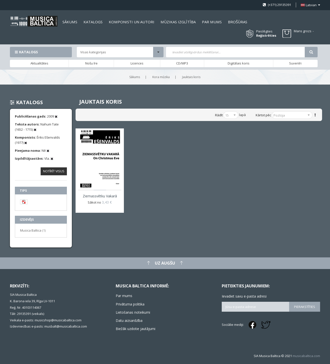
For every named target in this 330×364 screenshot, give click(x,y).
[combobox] (235, 52)
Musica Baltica (33, 230)
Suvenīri (295, 63)
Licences (137, 63)
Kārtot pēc (263, 115)
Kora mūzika (161, 77)
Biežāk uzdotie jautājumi (135, 328)
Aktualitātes (39, 63)
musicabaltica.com (306, 356)
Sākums (134, 77)
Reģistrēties (266, 35)
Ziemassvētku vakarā (100, 196)
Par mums (124, 295)
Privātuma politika (130, 304)
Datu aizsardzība (129, 320)
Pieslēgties (264, 31)
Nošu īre (91, 63)
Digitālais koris (238, 63)
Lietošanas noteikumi (133, 312)
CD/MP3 (182, 63)
